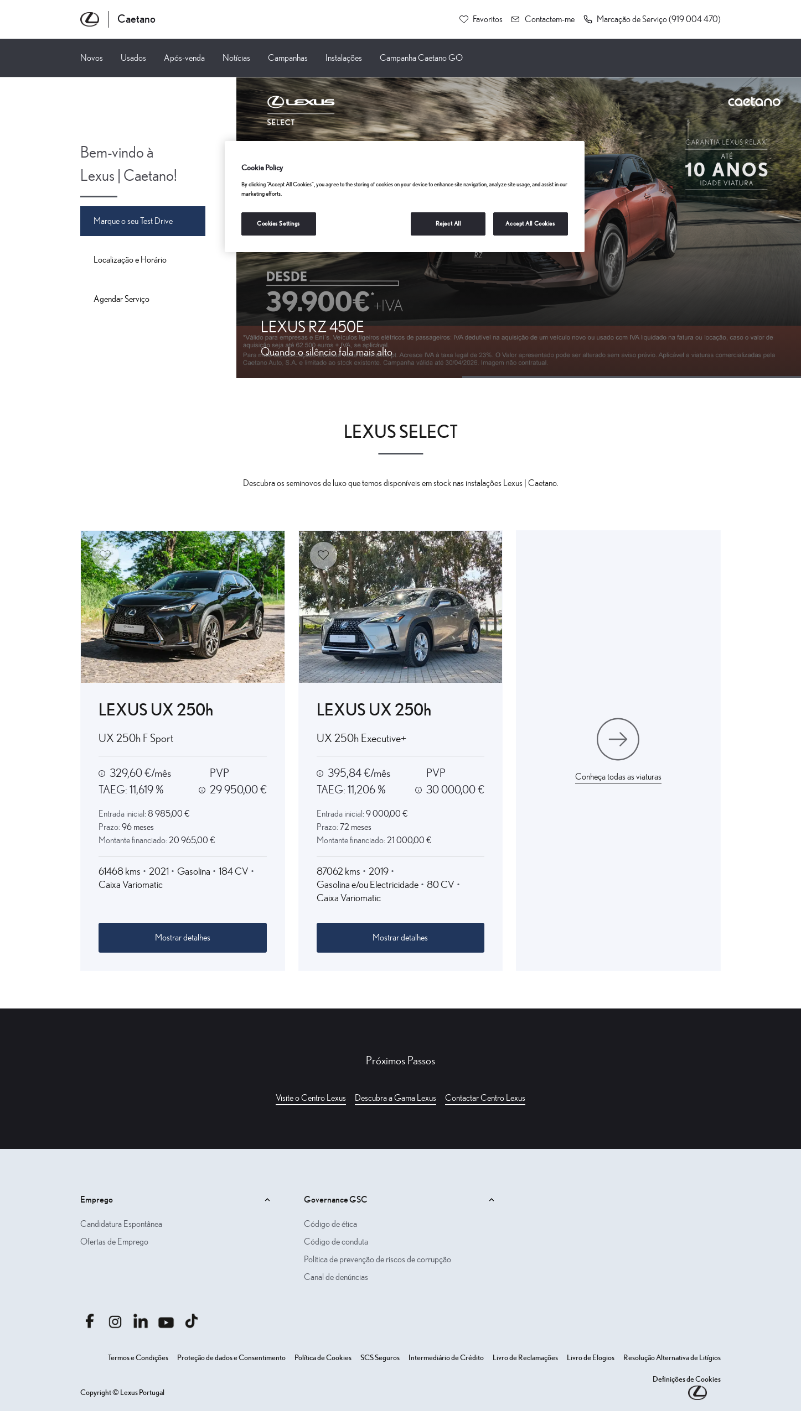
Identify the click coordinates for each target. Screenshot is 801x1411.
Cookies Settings (278, 224)
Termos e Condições (138, 1358)
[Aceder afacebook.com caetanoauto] (89, 1320)
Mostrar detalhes (182, 937)
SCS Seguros (380, 1358)
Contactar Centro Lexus (485, 1098)
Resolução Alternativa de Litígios (672, 1358)
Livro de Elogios (590, 1358)
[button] (652, 19)
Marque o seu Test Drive (133, 221)
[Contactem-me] (543, 19)
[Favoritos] (481, 19)
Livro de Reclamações (525, 1358)
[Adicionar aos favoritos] (105, 555)
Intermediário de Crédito (446, 1358)
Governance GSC (400, 1199)
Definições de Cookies (687, 1379)
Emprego (176, 1199)
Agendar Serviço (121, 299)
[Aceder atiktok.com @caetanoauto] (191, 1320)
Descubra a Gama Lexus (395, 1098)
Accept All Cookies (530, 224)
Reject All (448, 224)
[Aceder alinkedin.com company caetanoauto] (140, 1320)
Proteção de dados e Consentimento (231, 1358)
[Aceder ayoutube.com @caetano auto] (166, 1320)
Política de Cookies (323, 1358)
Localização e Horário (130, 259)
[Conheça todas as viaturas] (618, 750)
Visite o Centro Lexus (311, 1098)
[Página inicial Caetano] (118, 19)
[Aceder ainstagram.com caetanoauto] (115, 1320)
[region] (405, 196)
